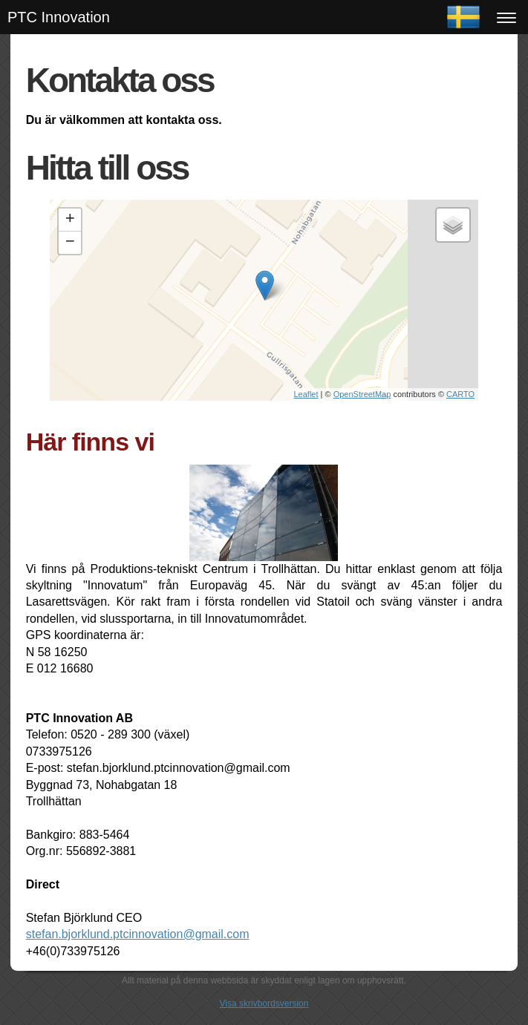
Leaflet (306, 394)
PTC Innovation (58, 17)
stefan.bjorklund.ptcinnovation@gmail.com (138, 934)
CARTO (460, 394)
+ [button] (70, 220)
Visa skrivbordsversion (264, 1003)
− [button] (70, 243)
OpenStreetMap (362, 394)
